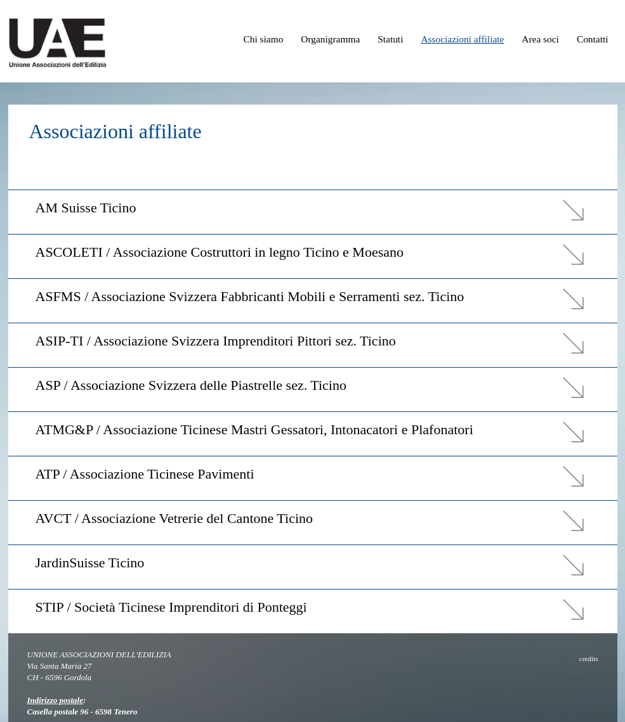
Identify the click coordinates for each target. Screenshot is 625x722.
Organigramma (330, 39)
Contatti (593, 39)
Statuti (390, 39)
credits (588, 658)
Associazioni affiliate (462, 39)
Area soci (540, 39)
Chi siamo (263, 39)
